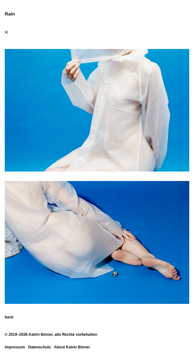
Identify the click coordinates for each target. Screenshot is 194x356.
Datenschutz (39, 347)
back (9, 317)
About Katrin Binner (72, 347)
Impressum (15, 347)
